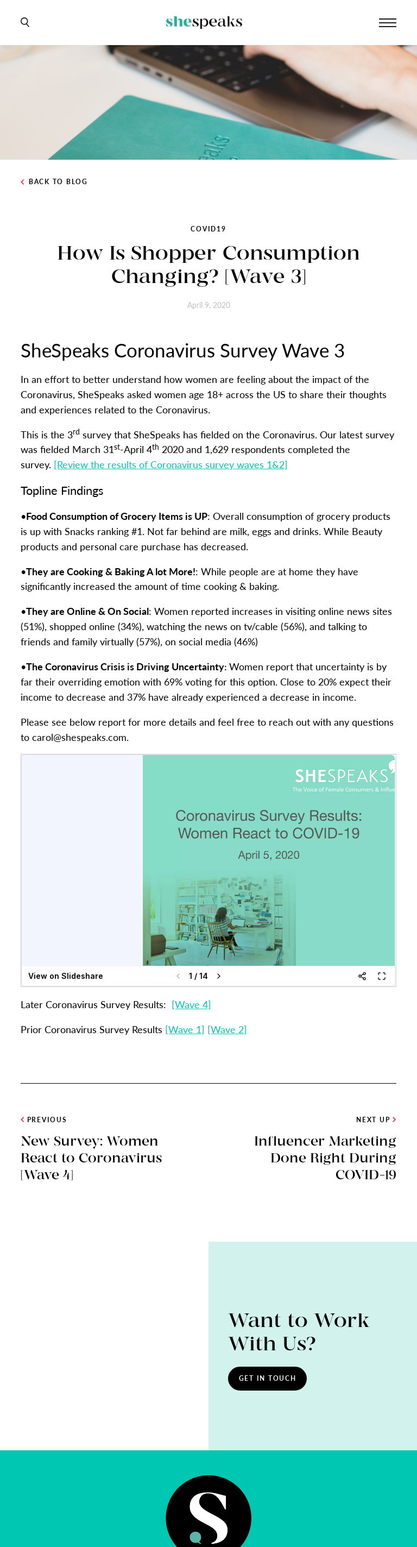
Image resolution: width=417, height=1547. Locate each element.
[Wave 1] (185, 1029)
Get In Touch (267, 1378)
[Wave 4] (191, 1004)
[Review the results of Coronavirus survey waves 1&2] (171, 464)
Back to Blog (54, 182)
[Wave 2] (227, 1029)
